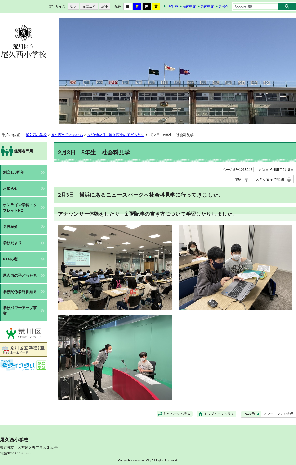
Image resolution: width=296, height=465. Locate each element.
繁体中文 (207, 6)
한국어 (224, 6)
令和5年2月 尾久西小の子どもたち (115, 135)
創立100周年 (13, 172)
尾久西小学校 (36, 135)
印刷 (238, 179)
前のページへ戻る (177, 414)
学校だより (12, 243)
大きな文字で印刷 (270, 179)
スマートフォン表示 (278, 414)
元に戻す (88, 6)
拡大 (72, 6)
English (172, 6)
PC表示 (249, 414)
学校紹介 (10, 227)
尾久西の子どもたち (67, 135)
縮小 (103, 6)
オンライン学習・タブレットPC (20, 208)
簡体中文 (189, 6)
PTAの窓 (10, 259)
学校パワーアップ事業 (20, 311)
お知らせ (10, 189)
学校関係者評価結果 (20, 292)
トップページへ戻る (219, 414)
